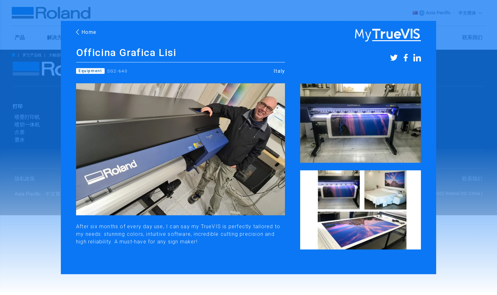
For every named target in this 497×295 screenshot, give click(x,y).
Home (86, 32)
